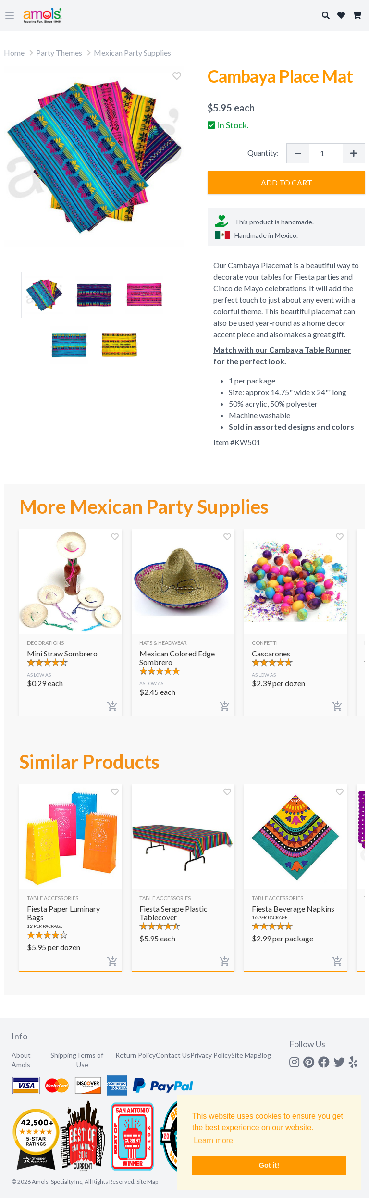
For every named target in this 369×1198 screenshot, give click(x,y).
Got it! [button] (269, 1165)
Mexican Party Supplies (132, 52)
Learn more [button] (213, 1140)
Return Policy (135, 1055)
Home (14, 52)
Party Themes (59, 52)
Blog (264, 1055)
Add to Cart (286, 182)
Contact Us (173, 1055)
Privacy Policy (210, 1055)
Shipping (63, 1055)
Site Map (244, 1055)
